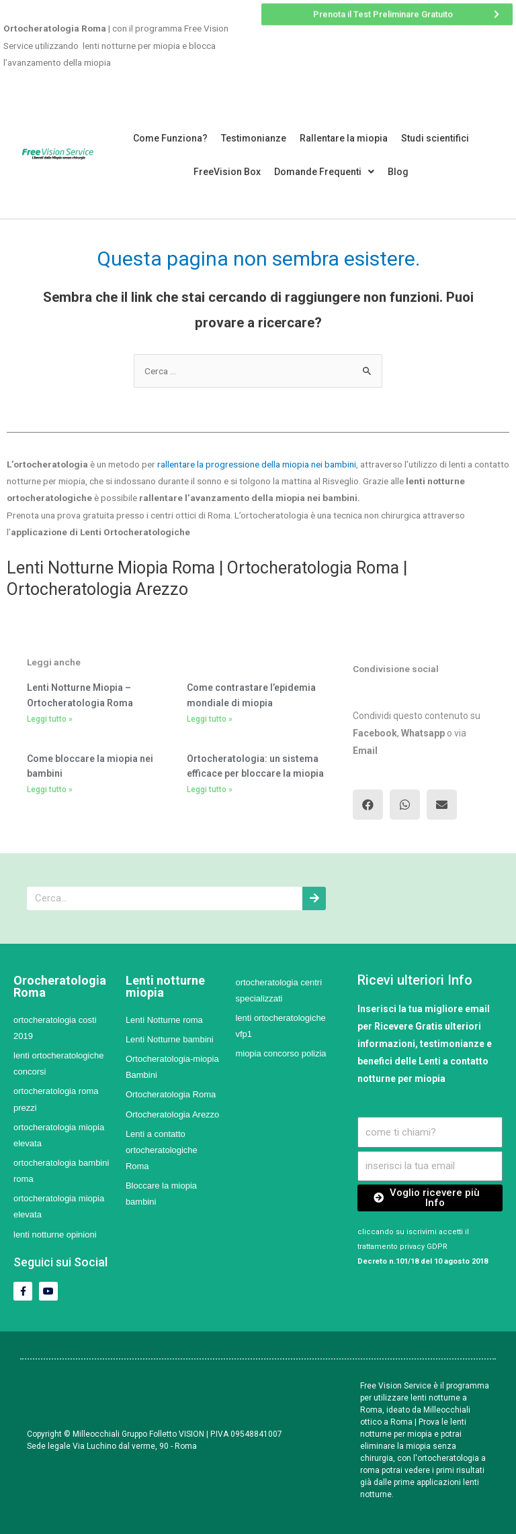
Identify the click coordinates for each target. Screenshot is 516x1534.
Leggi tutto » (50, 719)
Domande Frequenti (324, 171)
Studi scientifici (435, 138)
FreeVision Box (227, 171)
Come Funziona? (170, 138)
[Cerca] (314, 898)
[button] (368, 804)
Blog (398, 171)
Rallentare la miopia (344, 138)
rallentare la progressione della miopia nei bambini (255, 464)
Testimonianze (253, 138)
